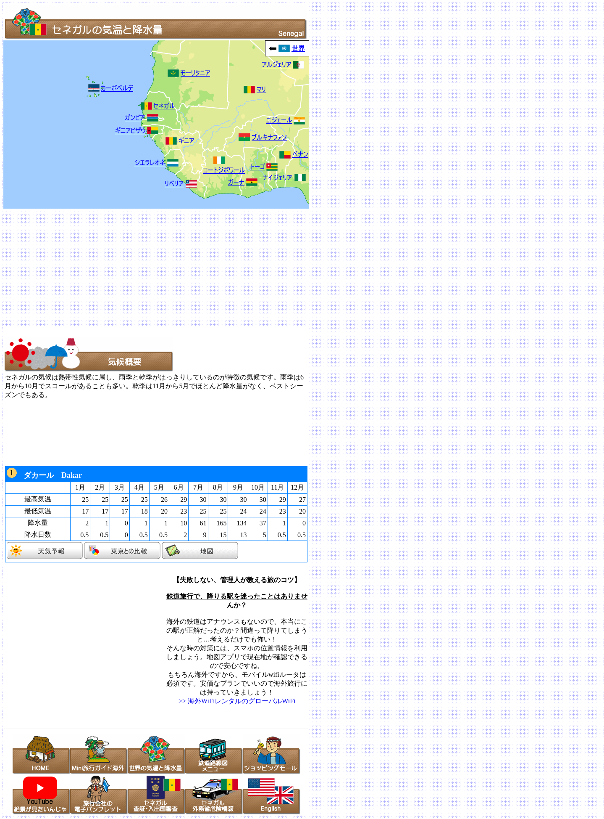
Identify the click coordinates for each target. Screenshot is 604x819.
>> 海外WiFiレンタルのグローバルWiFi (237, 701)
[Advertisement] (255, 267)
